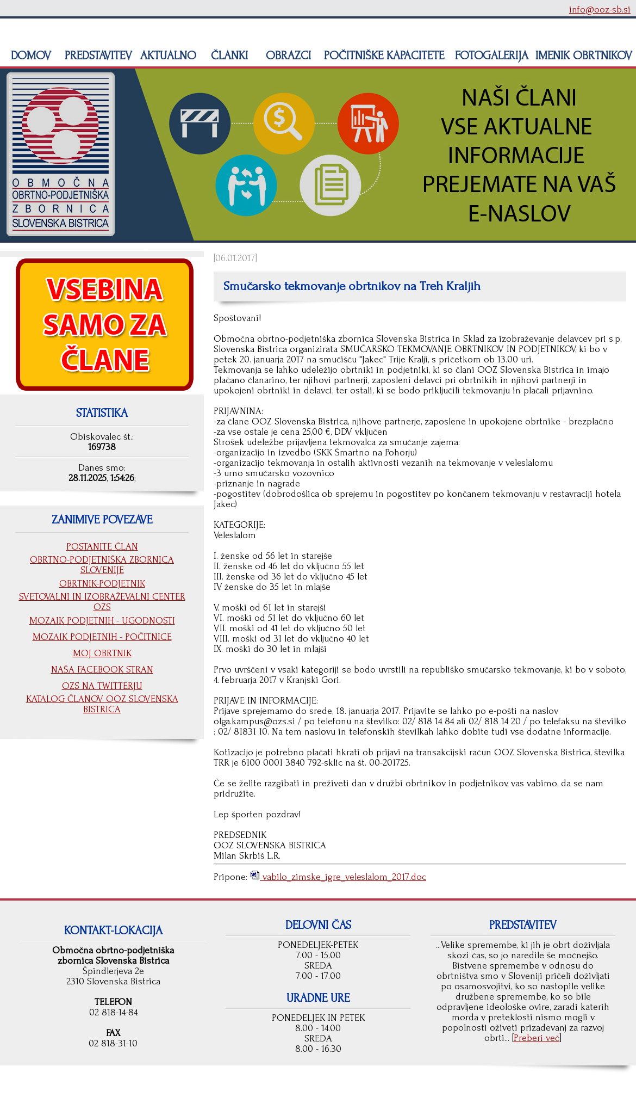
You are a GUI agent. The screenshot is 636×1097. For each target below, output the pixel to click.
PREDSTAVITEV (96, 55)
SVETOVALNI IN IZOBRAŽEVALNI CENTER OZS (102, 601)
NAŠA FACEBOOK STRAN (102, 669)
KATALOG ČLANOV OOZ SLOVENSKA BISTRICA (102, 704)
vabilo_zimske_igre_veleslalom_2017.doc (343, 877)
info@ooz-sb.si (600, 9)
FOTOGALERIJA (490, 55)
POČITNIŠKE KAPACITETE (382, 55)
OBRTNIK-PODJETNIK (102, 583)
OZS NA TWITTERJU (102, 686)
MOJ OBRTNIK (102, 653)
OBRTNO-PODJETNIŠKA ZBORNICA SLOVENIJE (102, 564)
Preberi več (536, 1038)
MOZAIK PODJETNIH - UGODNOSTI (102, 620)
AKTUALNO (166, 55)
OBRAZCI (287, 55)
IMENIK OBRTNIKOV (583, 55)
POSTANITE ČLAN (102, 546)
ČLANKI (228, 55)
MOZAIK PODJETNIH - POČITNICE (102, 637)
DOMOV (29, 55)
